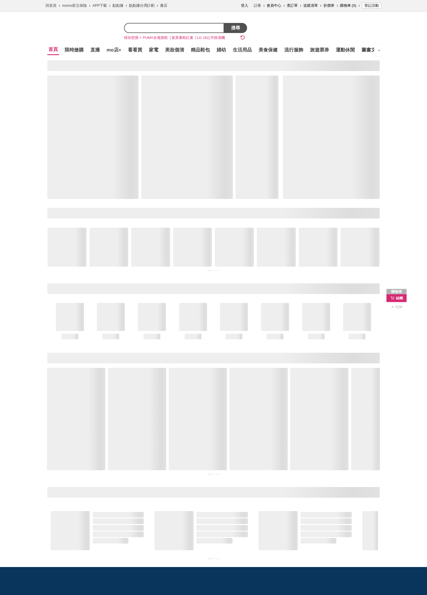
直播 (95, 50)
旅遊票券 (319, 50)
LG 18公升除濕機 (211, 38)
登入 (244, 5)
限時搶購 (74, 50)
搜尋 (235, 27)
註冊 (257, 5)
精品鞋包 (200, 50)
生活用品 (242, 50)
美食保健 (268, 50)
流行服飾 (293, 50)
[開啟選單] (379, 50)
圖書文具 (371, 50)
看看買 (135, 50)
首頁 (53, 49)
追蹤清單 (310, 5)
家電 (153, 50)
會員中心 (274, 5)
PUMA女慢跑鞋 (155, 38)
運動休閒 (345, 50)
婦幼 (221, 50)
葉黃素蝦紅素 (182, 38)
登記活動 (371, 5)
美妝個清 (174, 50)
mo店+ (114, 50)
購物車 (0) (348, 5)
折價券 (328, 5)
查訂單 (292, 5)
